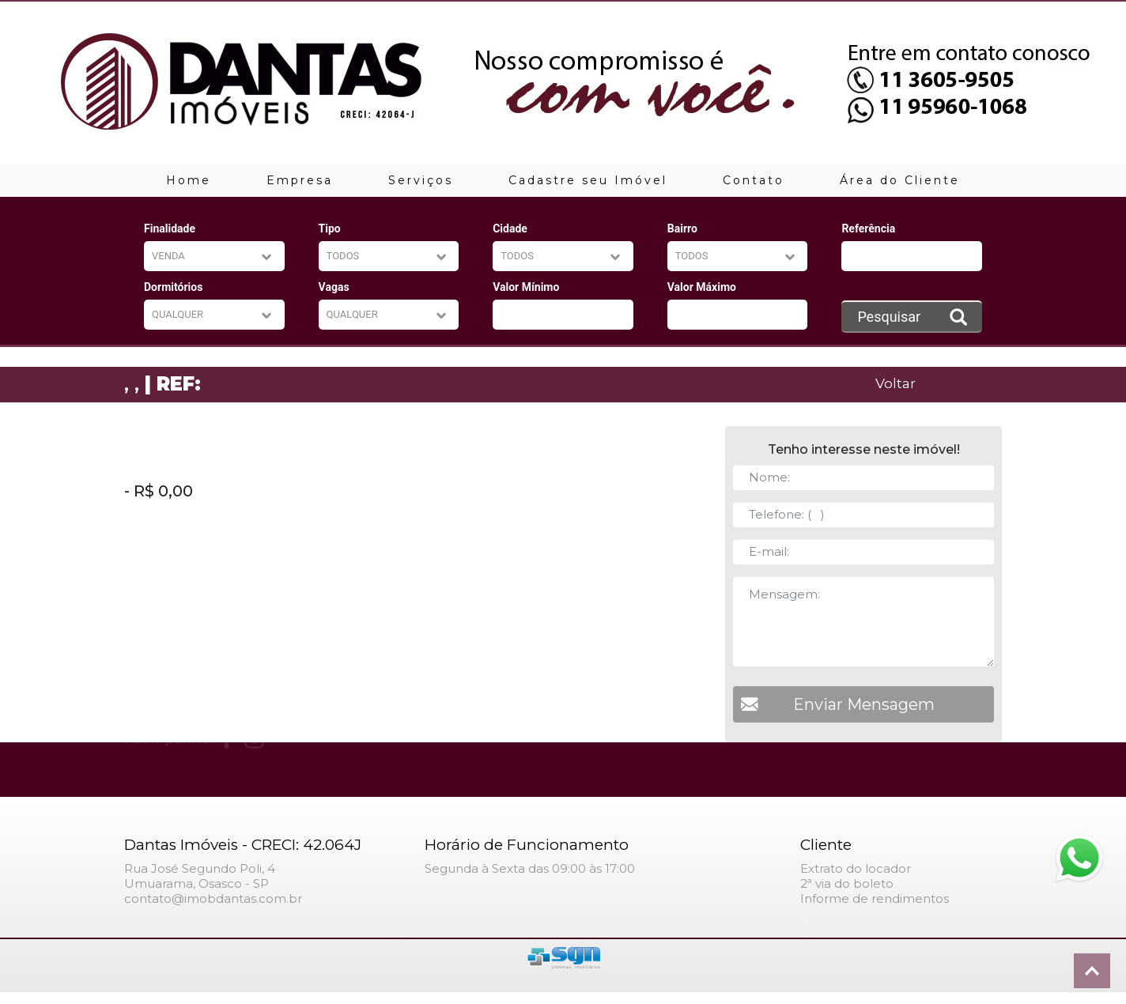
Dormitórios (173, 287)
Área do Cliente (900, 180)
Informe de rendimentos (874, 898)
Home (188, 180)
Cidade (510, 228)
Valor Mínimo (526, 287)
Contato (753, 180)
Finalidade (169, 228)
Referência (868, 228)
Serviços (420, 180)
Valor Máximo (701, 287)
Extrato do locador (855, 868)
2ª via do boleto (847, 883)
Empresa (299, 180)
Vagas (334, 287)
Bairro (682, 228)
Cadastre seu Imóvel (587, 180)
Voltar (895, 383)
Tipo (330, 228)
